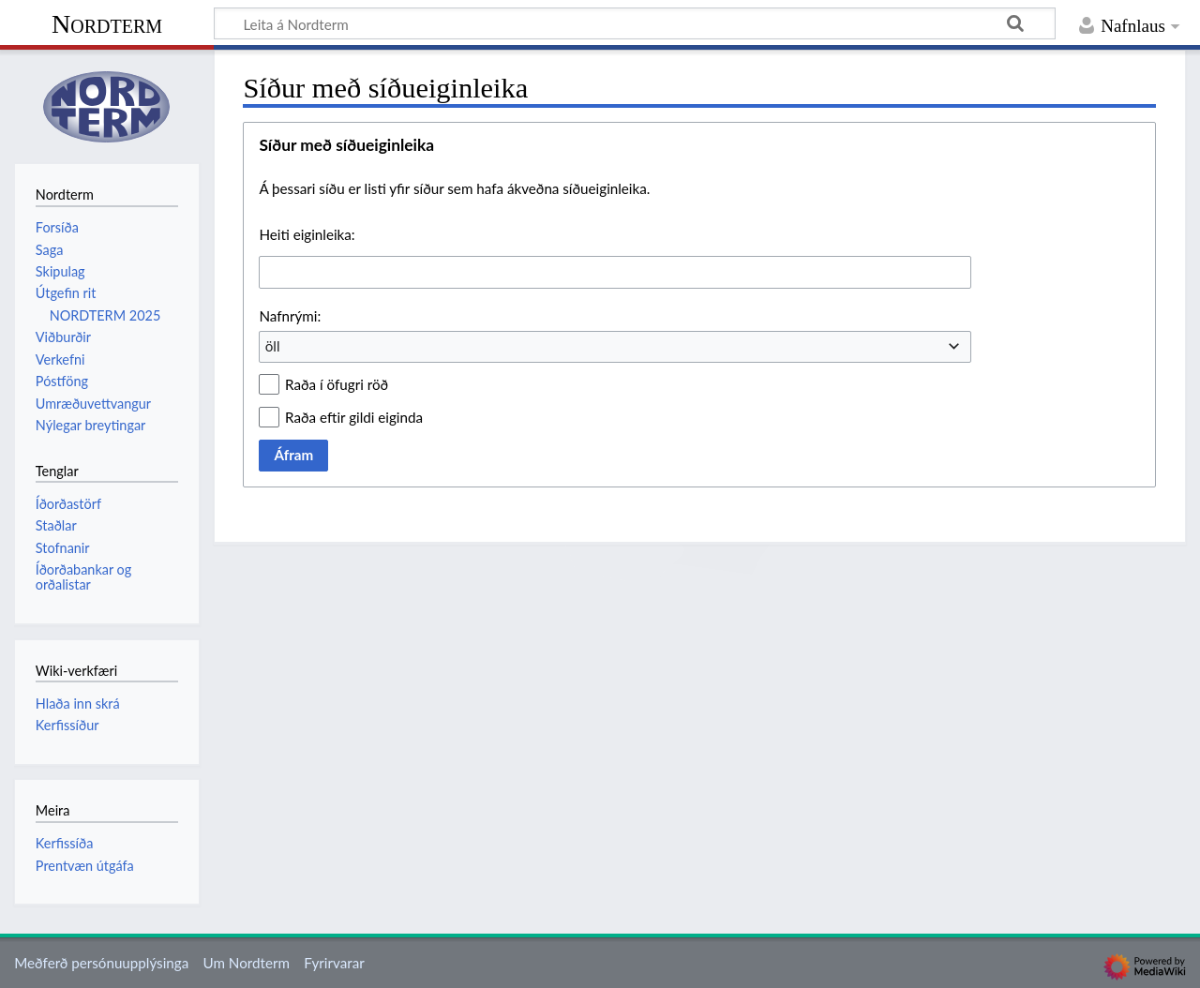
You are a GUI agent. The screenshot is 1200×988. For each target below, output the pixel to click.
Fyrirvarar (334, 962)
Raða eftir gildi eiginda (354, 417)
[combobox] (615, 272)
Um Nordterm (245, 962)
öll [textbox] (272, 345)
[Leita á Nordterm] (635, 23)
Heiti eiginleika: (306, 234)
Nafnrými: (290, 315)
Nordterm (107, 23)
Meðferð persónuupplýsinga (101, 962)
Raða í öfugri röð (336, 384)
